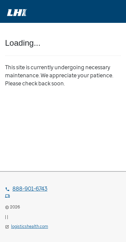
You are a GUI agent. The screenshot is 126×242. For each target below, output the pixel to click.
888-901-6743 (26, 188)
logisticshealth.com (29, 226)
